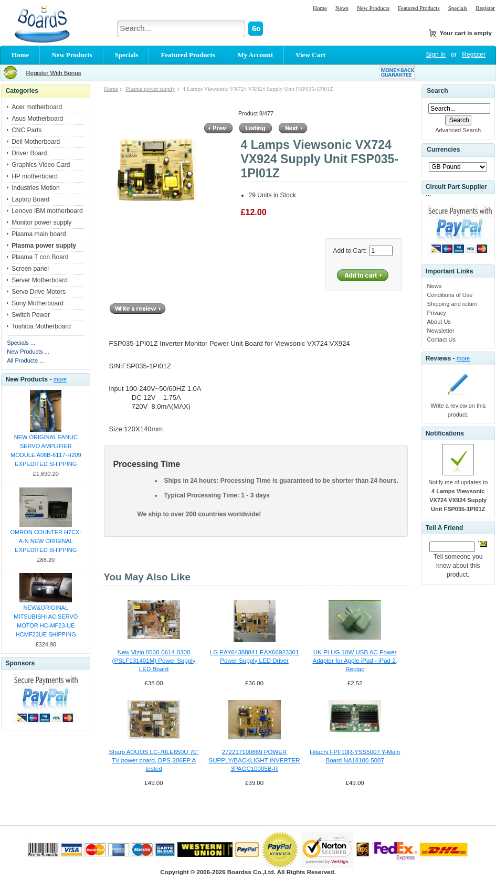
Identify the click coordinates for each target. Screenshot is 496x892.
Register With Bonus (53, 73)
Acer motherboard (37, 107)
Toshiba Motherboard (41, 326)
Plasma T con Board (40, 257)
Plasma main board (39, 234)
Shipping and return (452, 304)
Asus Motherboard (37, 118)
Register (485, 8)
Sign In (436, 54)
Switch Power (31, 314)
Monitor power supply (41, 222)
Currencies (443, 150)
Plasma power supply (150, 89)
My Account (255, 55)
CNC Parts (26, 130)
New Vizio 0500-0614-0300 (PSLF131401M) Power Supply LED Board (154, 660)
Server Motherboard (40, 280)
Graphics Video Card (41, 164)
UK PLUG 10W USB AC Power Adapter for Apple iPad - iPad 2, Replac (355, 660)
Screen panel (30, 268)
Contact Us (441, 339)
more (60, 379)
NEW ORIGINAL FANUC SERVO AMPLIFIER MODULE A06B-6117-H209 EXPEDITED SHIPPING (45, 450)
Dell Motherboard (36, 141)
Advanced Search (458, 130)
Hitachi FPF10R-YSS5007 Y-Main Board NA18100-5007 (355, 756)
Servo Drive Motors (39, 291)
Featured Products (419, 8)
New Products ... (28, 351)
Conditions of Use (450, 295)
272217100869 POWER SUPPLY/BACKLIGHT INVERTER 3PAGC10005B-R (254, 760)
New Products (373, 8)
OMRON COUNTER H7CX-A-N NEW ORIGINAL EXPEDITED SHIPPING (45, 541)
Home (320, 8)
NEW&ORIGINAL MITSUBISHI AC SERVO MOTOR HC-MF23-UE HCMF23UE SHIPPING (46, 621)
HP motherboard (35, 176)
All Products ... (25, 360)
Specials (458, 8)
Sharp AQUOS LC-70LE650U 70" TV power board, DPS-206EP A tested (153, 760)
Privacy (436, 313)
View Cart (310, 55)
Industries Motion (35, 188)
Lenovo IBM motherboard (47, 211)
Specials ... (21, 342)
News (342, 8)
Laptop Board (30, 199)
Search (437, 90)
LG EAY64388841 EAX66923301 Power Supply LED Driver (254, 656)
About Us (439, 321)
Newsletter (441, 330)
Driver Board (29, 153)
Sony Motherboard (38, 303)
